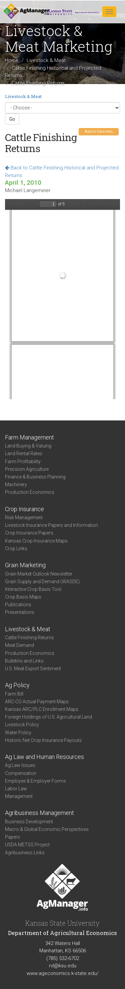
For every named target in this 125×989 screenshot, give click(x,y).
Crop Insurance (24, 509)
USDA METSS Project (27, 844)
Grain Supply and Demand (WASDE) (42, 581)
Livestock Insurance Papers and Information (51, 525)
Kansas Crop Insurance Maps (36, 541)
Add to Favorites (99, 131)
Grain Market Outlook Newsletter (38, 574)
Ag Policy (17, 685)
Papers (12, 837)
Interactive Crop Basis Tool (33, 589)
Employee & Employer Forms (35, 781)
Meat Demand (19, 645)
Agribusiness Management (39, 812)
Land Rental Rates (23, 453)
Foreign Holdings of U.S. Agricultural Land (48, 717)
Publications (18, 604)
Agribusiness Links (25, 852)
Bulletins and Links (24, 661)
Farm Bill (14, 694)
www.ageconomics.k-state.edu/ (63, 973)
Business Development (29, 821)
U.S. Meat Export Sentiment (33, 668)
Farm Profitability (23, 461)
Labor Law (16, 788)
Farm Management (29, 437)
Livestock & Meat (46, 60)
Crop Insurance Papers (29, 533)
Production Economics (29, 492)
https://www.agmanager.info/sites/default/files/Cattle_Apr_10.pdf (62, 299)
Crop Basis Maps (23, 597)
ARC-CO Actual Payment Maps (37, 701)
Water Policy (18, 732)
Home (12, 60)
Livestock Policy (22, 724)
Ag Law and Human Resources (44, 756)
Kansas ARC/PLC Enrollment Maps (41, 709)
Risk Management (24, 517)
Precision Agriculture (27, 469)
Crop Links (16, 548)
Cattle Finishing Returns (29, 637)
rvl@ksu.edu (62, 966)
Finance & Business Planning (35, 476)
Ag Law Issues (20, 765)
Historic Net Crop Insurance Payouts (43, 740)
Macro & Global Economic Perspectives (47, 829)
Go (12, 119)
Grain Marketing (25, 565)
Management (19, 796)
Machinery (16, 484)
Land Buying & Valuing (28, 445)
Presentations (19, 612)
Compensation (20, 773)
